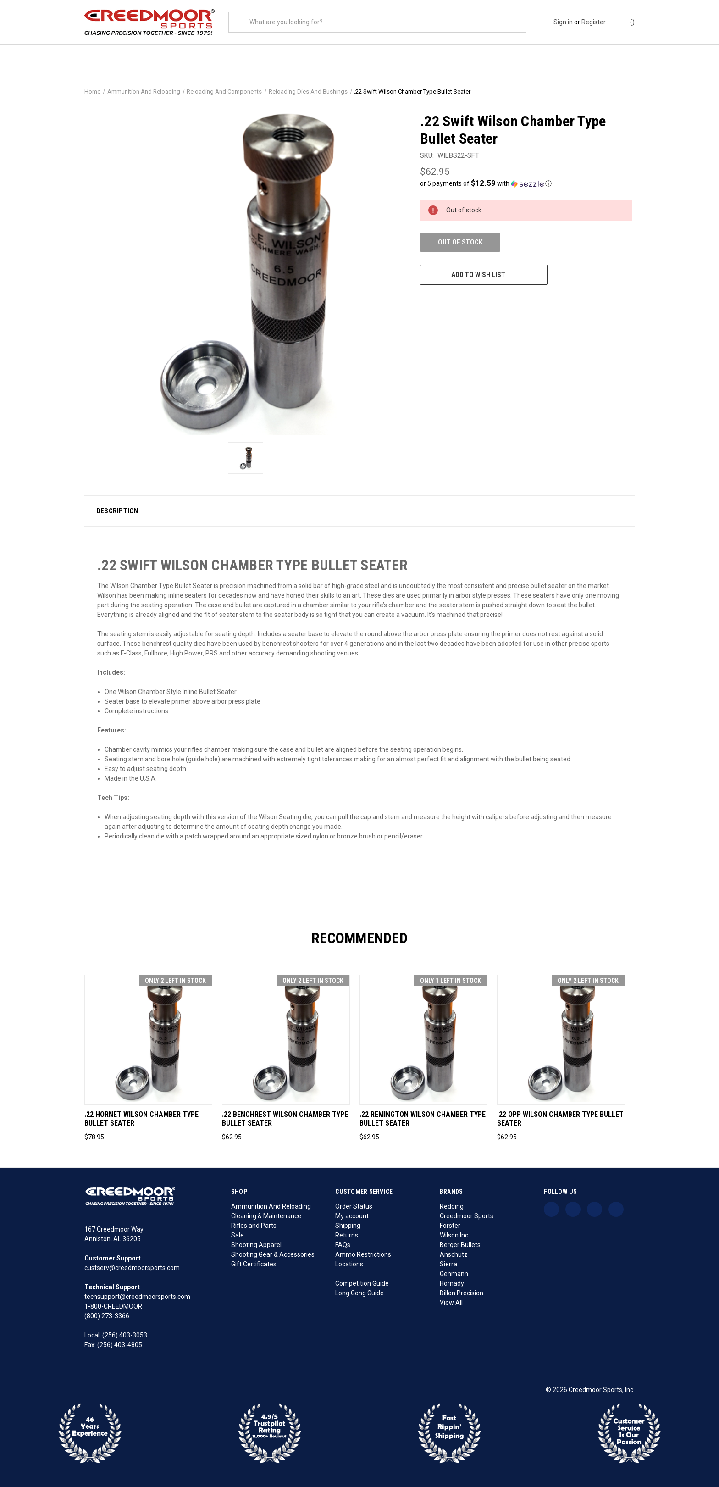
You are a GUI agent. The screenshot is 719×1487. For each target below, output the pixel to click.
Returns (346, 1235)
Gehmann (454, 1273)
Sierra (448, 1264)
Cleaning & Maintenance (266, 1216)
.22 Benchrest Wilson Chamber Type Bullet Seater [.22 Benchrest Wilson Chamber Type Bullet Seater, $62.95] (285, 1118)
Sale (237, 1235)
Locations (349, 1264)
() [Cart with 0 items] (628, 21)
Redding (452, 1206)
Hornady (452, 1283)
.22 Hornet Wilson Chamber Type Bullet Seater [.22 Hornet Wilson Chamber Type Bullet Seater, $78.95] (141, 1118)
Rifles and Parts (254, 1225)
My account (352, 1216)
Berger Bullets (460, 1244)
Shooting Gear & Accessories (273, 1254)
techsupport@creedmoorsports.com (137, 1296)
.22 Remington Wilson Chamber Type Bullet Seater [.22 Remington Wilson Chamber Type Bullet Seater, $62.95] (423, 1118)
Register (593, 22)
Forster (450, 1225)
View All (451, 1302)
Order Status (353, 1206)
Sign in (563, 22)
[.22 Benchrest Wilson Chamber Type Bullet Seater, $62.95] (286, 1040)
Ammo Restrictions (363, 1254)
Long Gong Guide (359, 1293)
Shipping (347, 1225)
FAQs (342, 1244)
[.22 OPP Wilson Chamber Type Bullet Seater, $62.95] (561, 1040)
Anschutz (454, 1254)
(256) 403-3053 (124, 1335)
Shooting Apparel (256, 1244)
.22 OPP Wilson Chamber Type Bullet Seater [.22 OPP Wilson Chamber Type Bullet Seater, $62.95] (560, 1118)
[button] (526, 183)
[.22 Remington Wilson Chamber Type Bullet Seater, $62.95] (423, 1040)
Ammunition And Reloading (271, 1206)
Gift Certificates (254, 1264)
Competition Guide (362, 1283)
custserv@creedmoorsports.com (132, 1267)
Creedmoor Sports (466, 1216)
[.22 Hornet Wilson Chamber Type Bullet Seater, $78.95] (148, 1040)
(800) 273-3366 (106, 1316)
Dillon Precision (461, 1293)
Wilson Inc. (455, 1235)
